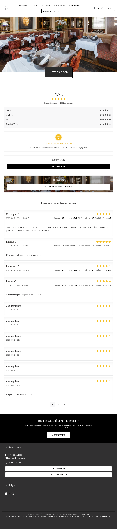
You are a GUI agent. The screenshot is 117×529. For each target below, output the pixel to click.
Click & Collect (51, 11)
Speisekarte (25, 5)
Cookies (90, 517)
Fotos (36, 5)
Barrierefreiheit (103, 517)
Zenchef (85, 514)
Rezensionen (48, 5)
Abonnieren (58, 435)
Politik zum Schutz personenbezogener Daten (63, 517)
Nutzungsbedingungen (29, 517)
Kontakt (62, 5)
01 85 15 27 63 (14, 462)
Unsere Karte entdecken (58, 187)
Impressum (12, 517)
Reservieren (75, 5)
